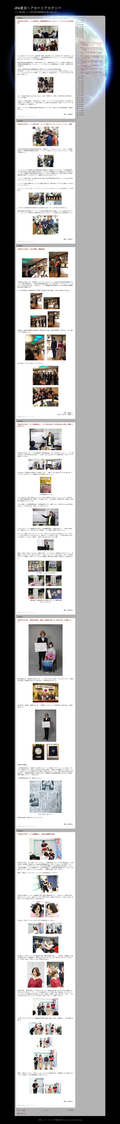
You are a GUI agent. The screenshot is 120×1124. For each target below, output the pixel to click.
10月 (81, 76)
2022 (80, 28)
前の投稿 (71, 1110)
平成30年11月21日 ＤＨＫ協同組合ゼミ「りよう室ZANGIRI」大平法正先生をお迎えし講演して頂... (91, 57)
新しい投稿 (21, 1110)
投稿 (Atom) (23, 1113)
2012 (80, 108)
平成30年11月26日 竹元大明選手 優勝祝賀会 (31, 249)
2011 (80, 110)
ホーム (46, 1110)
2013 (80, 106)
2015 (80, 102)
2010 (80, 112)
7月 (81, 82)
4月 (81, 89)
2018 (80, 37)
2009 (80, 115)
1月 (81, 95)
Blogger (80, 1120)
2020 (80, 33)
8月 (81, 80)
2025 (80, 22)
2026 (80, 20)
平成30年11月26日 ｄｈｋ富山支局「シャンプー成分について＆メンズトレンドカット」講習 (45, 124)
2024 (80, 24)
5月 (81, 86)
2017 (80, 98)
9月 (81, 78)
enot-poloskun (65, 1120)
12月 (81, 39)
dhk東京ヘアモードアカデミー (38, 8)
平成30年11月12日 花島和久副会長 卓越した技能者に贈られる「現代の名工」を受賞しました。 (91, 62)
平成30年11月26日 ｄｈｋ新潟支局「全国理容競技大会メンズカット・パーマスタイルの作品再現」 (91, 44)
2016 (80, 100)
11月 (81, 41)
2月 (81, 93)
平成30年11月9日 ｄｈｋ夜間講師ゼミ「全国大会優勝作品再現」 (37, 834)
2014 (80, 104)
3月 (81, 91)
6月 (81, 84)
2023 (80, 26)
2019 (80, 35)
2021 (80, 30)
